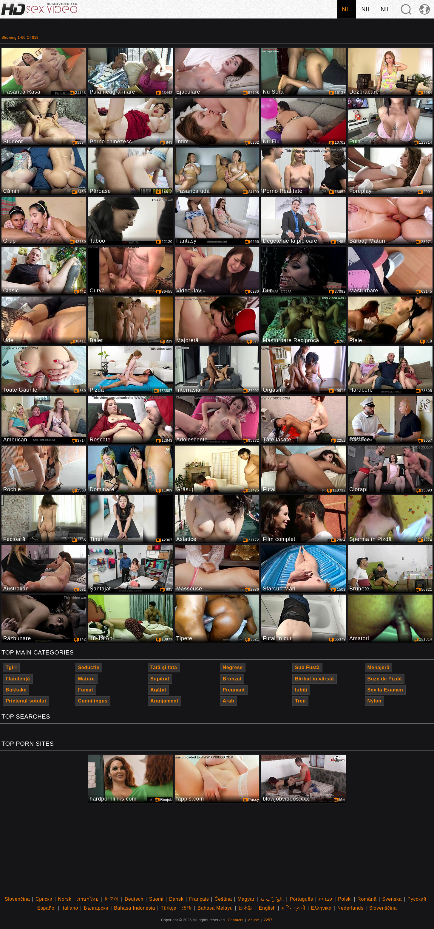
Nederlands (350, 908)
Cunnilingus (93, 700)
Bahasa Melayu (215, 908)
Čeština (223, 899)
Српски (43, 899)
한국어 (111, 899)
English (267, 908)
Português (301, 899)
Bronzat (232, 678)
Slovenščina (383, 908)
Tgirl (11, 667)
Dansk (176, 899)
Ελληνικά (321, 908)
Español (46, 908)
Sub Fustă (307, 667)
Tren (300, 700)
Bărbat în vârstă (314, 678)
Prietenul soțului (26, 700)
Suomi (156, 899)
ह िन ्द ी (293, 908)
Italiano (69, 908)
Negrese (233, 667)
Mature (86, 678)
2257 (268, 920)
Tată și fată (163, 667)
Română (366, 899)
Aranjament (164, 700)
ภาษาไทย (87, 899)
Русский (417, 899)
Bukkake (16, 689)
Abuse (253, 920)
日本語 (245, 908)
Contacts (235, 920)
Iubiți (301, 689)
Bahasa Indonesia (134, 908)
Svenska (392, 899)
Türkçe (169, 908)
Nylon (374, 700)
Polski (345, 899)
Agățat (158, 689)
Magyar (245, 899)
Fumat (85, 689)
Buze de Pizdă (384, 678)
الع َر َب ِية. (272, 899)
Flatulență (18, 678)
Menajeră (378, 667)
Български (96, 908)
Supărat (159, 678)
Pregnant (234, 689)
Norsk (65, 899)
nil (347, 9)
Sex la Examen (385, 689)
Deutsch (134, 899)
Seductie (89, 667)
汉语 (187, 908)
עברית (325, 899)
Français (199, 899)
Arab (228, 700)
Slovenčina (17, 899)
